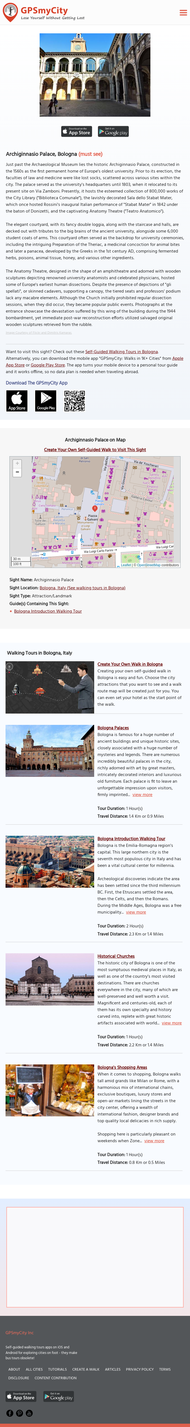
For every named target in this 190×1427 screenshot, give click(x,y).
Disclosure (18, 1378)
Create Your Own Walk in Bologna (130, 664)
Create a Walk (85, 1369)
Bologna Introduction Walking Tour (48, 611)
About (14, 1369)
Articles (112, 1369)
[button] (17, 464)
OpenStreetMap (149, 565)
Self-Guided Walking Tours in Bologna (121, 352)
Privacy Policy (140, 1369)
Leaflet (126, 565)
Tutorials (57, 1369)
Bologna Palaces (113, 728)
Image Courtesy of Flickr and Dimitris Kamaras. (39, 333)
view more (142, 795)
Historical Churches (116, 956)
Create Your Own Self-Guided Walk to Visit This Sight (95, 450)
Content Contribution (55, 1378)
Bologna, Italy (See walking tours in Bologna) (82, 588)
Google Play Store (48, 365)
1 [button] (95, 507)
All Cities (34, 1369)
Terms (165, 1369)
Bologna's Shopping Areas (122, 1067)
